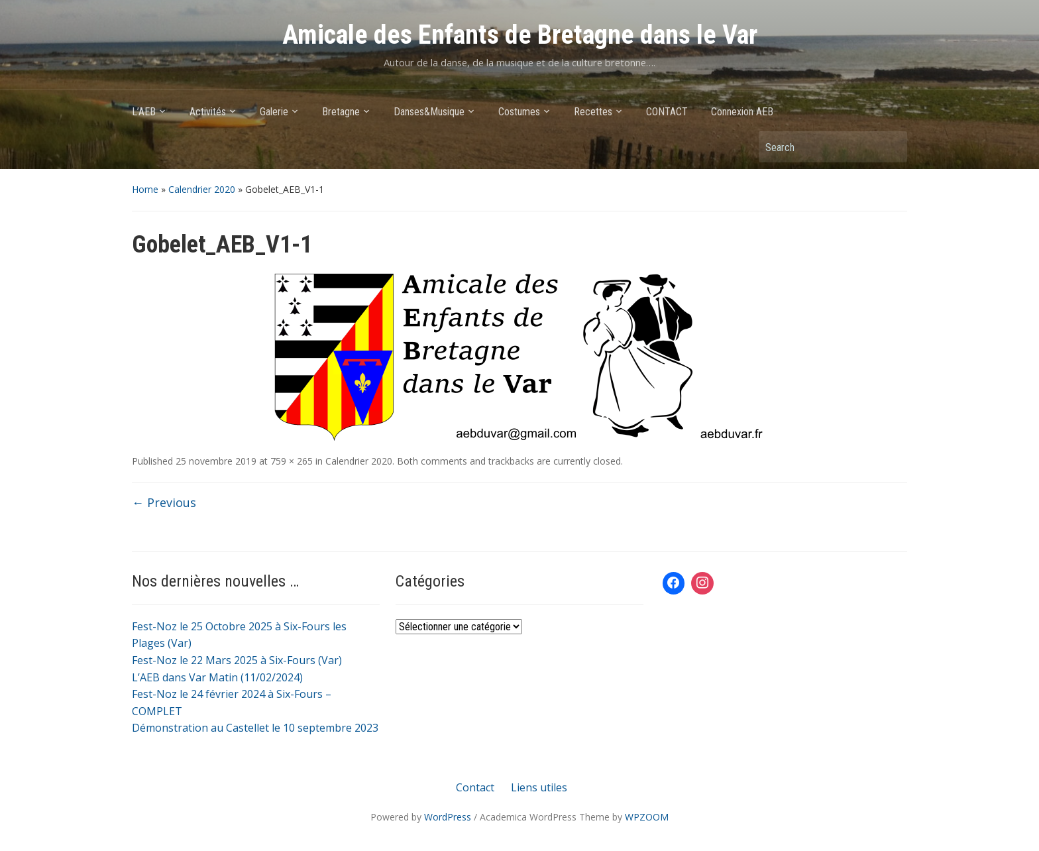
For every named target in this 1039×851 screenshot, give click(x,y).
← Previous (164, 502)
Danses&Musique (429, 111)
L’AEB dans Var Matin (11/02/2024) (217, 677)
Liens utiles (539, 787)
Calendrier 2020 (201, 189)
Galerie (274, 111)
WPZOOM (647, 817)
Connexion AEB (742, 111)
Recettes (593, 111)
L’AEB (144, 111)
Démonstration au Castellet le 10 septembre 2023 (255, 727)
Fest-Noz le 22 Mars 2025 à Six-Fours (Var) (237, 660)
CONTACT (667, 111)
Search (891, 146)
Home (145, 189)
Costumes (519, 111)
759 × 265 (291, 461)
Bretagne (341, 111)
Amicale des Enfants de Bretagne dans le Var (519, 34)
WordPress (447, 817)
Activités (208, 111)
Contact (475, 787)
